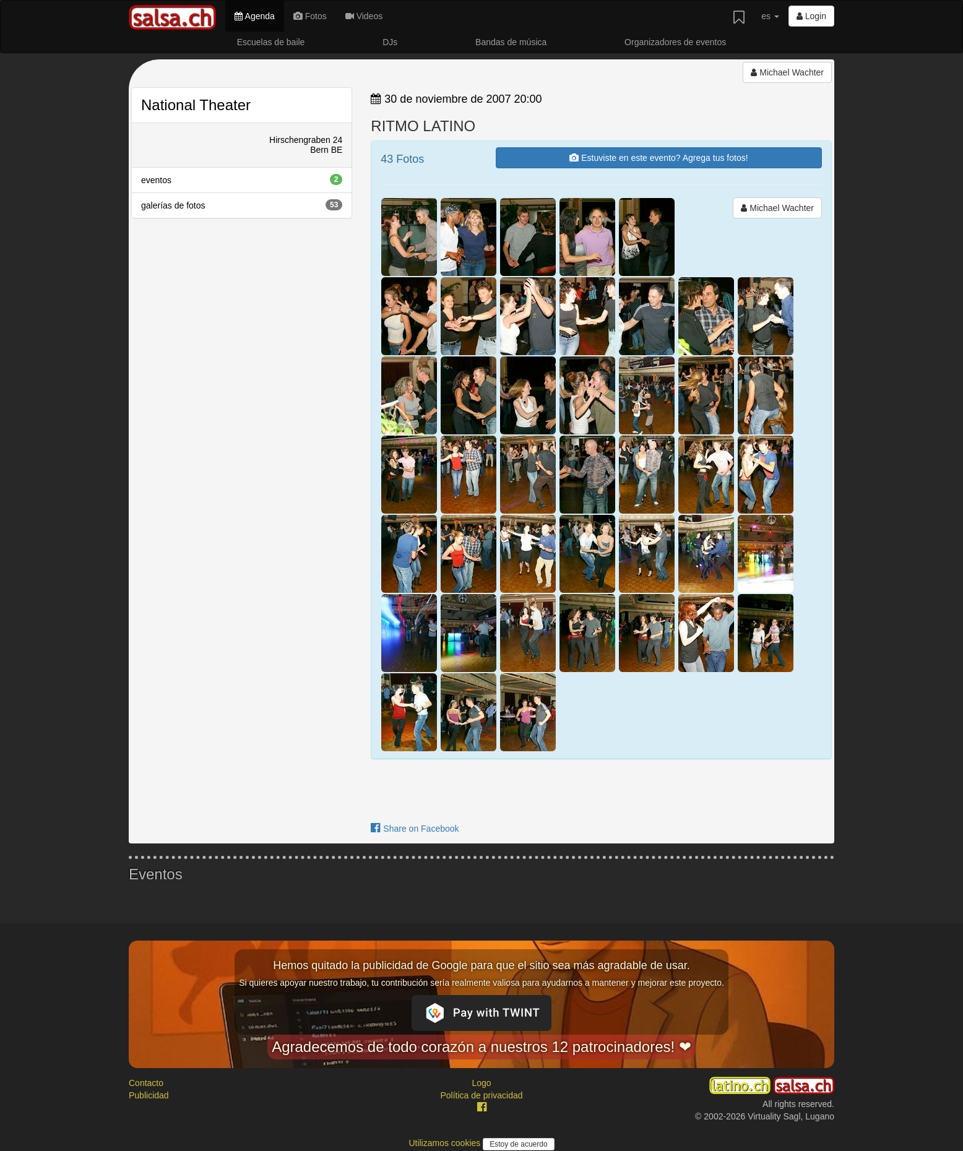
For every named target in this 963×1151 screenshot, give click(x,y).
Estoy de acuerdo (518, 1144)
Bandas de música (510, 42)
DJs (389, 42)
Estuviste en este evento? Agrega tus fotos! (658, 158)
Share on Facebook (415, 829)
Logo (481, 1083)
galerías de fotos (241, 204)
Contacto (146, 1083)
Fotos (310, 16)
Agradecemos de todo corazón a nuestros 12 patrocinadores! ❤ (481, 1046)
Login (811, 16)
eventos (241, 179)
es (770, 16)
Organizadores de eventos (675, 42)
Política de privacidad (481, 1095)
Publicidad (149, 1095)
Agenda (254, 16)
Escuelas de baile (271, 42)
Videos (363, 16)
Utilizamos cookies (445, 1143)
